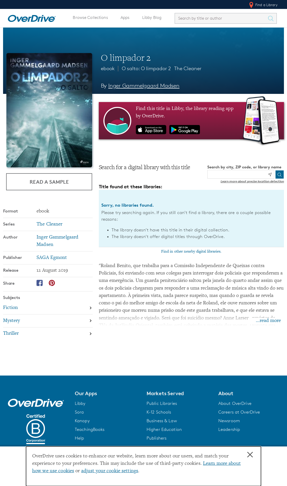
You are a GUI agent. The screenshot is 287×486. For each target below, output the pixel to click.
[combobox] (221, 18)
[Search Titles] (272, 18)
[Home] (31, 17)
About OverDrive (235, 403)
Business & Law (162, 420)
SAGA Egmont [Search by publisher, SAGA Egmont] (52, 257)
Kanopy (82, 420)
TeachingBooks (90, 429)
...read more (268, 320)
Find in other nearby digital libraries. (191, 252)
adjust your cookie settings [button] (109, 471)
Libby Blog (151, 17)
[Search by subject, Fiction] (48, 308)
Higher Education (164, 429)
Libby (80, 403)
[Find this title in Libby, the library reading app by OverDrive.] (191, 120)
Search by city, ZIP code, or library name (244, 167)
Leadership (229, 429)
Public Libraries (162, 403)
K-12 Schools (159, 412)
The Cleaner (187, 68)
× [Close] (250, 455)
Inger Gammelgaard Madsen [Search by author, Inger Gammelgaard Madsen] (144, 85)
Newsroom (229, 420)
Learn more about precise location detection (252, 181)
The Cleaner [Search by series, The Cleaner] (49, 224)
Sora (79, 412)
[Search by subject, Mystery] (48, 321)
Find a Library (263, 5)
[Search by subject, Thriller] (48, 334)
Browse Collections (90, 17)
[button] (107, 393)
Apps (125, 17)
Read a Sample (49, 181)
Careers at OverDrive (239, 412)
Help (79, 438)
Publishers (156, 438)
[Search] (280, 174)
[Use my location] (270, 174)
